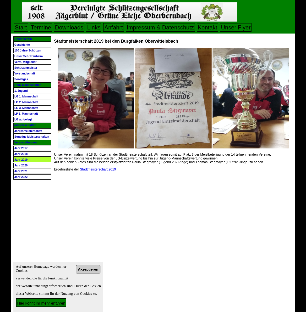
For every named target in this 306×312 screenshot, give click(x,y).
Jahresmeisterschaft (28, 131)
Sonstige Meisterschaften (31, 136)
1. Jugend (21, 90)
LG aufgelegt (23, 119)
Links (93, 27)
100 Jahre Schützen (27, 50)
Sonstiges (21, 79)
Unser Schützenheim (28, 56)
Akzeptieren (88, 269)
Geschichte (22, 44)
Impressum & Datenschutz (160, 27)
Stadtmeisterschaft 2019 (98, 169)
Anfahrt (113, 27)
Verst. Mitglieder (25, 62)
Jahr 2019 (20, 159)
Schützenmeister (25, 67)
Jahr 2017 (20, 148)
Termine (41, 27)
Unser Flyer (236, 27)
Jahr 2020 (20, 165)
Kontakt (207, 27)
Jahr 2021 (20, 171)
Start (21, 27)
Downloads (69, 27)
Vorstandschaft (24, 73)
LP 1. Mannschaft (26, 113)
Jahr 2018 (20, 154)
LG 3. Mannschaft (26, 108)
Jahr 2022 (20, 177)
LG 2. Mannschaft (26, 102)
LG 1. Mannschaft (26, 96)
